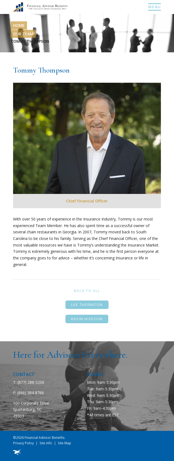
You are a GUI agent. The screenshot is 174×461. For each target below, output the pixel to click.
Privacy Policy (23, 443)
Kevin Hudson (87, 319)
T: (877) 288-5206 (28, 382)
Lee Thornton (87, 304)
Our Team (23, 33)
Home (19, 25)
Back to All (87, 290)
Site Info (46, 443)
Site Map (64, 443)
